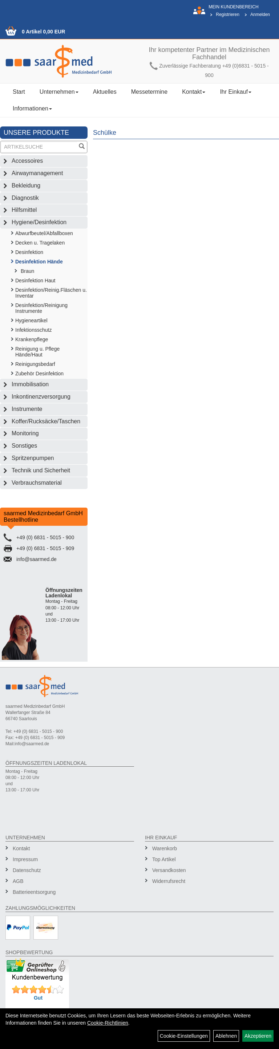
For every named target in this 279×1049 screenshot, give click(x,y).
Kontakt (193, 92)
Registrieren (227, 14)
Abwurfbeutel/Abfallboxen (44, 233)
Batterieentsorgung (34, 892)
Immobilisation (30, 384)
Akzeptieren (257, 1036)
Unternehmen (59, 92)
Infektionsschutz (33, 330)
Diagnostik (25, 198)
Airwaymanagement (37, 173)
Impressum (25, 859)
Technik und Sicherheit (41, 470)
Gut (38, 998)
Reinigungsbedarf (35, 364)
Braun (27, 271)
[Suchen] (81, 147)
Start (19, 92)
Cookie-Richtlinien (107, 1023)
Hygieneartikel (31, 320)
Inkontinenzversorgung (41, 397)
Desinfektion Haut (35, 280)
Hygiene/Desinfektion (39, 222)
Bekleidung (26, 185)
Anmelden (260, 14)
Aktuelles (105, 92)
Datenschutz (27, 870)
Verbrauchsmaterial (37, 483)
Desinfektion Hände (39, 262)
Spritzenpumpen (33, 458)
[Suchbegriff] (39, 147)
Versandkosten (169, 870)
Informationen (32, 108)
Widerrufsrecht (168, 881)
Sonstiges (24, 446)
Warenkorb (164, 848)
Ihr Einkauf (235, 92)
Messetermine (149, 92)
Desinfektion (29, 252)
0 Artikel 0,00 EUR (43, 32)
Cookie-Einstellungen (184, 1036)
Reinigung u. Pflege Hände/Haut (37, 352)
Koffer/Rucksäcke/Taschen (46, 421)
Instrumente (27, 409)
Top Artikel (164, 859)
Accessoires (27, 161)
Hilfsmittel (24, 210)
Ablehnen (226, 1036)
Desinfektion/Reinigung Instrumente (41, 308)
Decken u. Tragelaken (40, 243)
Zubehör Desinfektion (39, 373)
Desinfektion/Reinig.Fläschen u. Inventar (51, 293)
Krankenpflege (31, 339)
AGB (18, 881)
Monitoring (25, 433)
